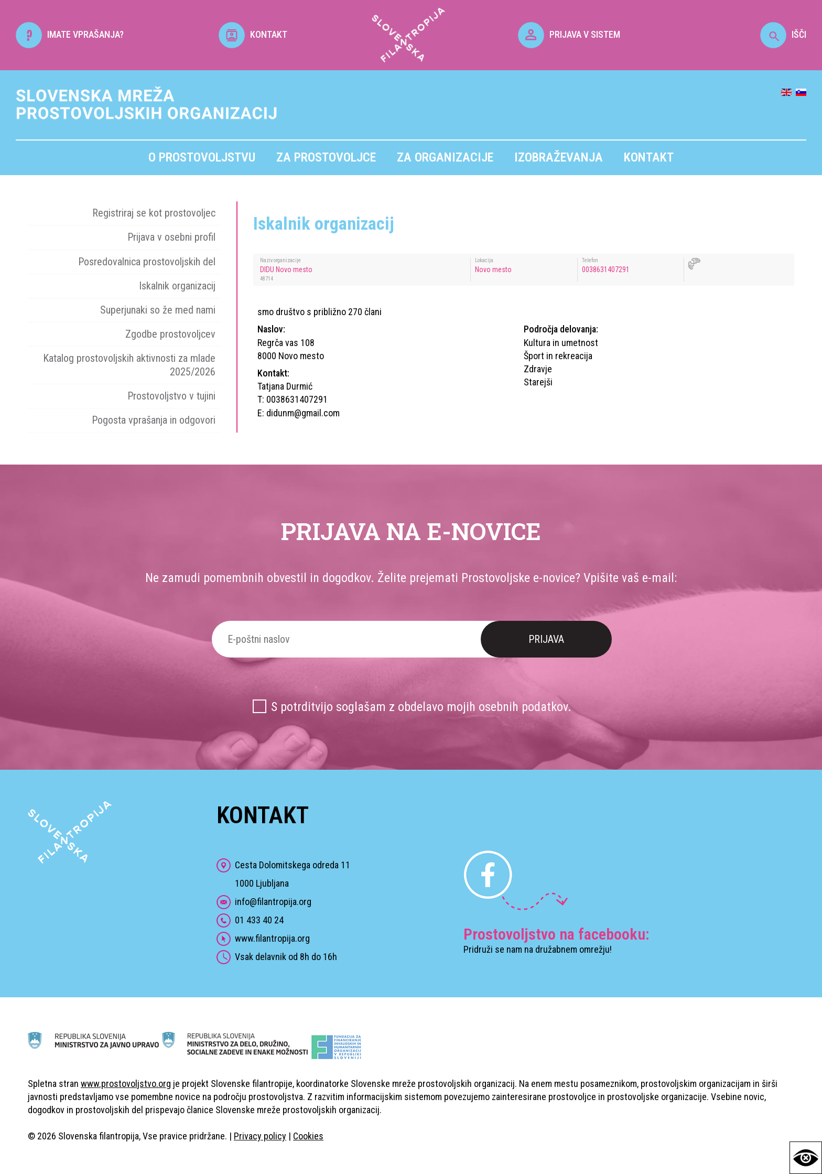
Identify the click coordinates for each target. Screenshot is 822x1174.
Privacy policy (260, 1135)
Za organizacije (445, 157)
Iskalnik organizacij (177, 285)
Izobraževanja (558, 157)
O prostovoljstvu (201, 157)
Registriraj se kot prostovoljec (153, 213)
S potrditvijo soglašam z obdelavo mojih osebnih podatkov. (421, 706)
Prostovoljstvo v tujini (171, 396)
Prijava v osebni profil (171, 237)
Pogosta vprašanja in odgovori (153, 420)
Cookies (308, 1135)
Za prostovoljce (326, 157)
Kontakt (649, 157)
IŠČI (783, 34)
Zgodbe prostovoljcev (170, 334)
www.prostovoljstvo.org (126, 1083)
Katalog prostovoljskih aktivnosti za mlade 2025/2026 (129, 365)
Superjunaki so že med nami (157, 310)
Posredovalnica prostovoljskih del (146, 261)
